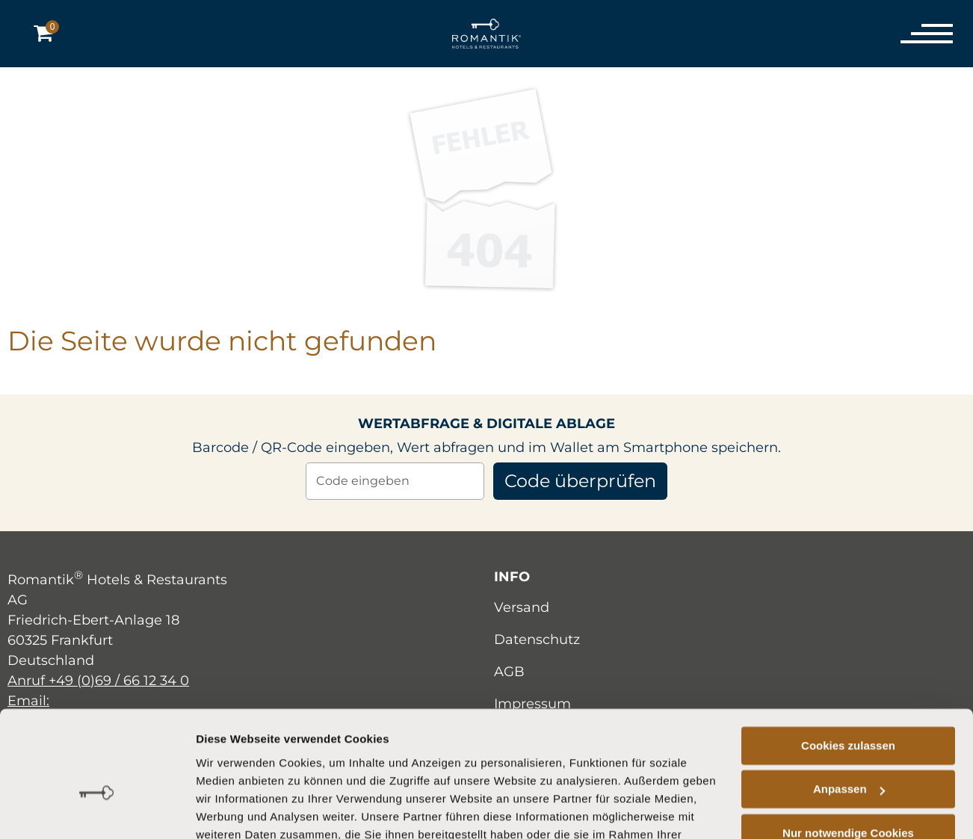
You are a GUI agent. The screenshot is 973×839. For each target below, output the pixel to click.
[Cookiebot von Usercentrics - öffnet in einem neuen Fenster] (96, 810)
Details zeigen (233, 809)
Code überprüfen (581, 481)
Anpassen (849, 705)
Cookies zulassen (848, 661)
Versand (521, 607)
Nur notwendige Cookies (848, 749)
